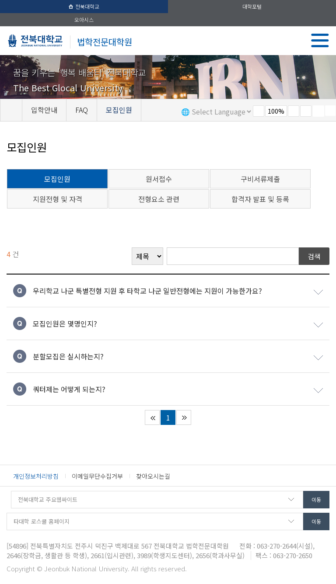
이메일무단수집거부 (97, 476)
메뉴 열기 (320, 40)
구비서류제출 (260, 179)
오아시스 (84, 19)
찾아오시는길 (153, 476)
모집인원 (57, 179)
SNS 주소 (330, 110)
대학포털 (252, 6)
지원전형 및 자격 (57, 199)
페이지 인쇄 (318, 111)
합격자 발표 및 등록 (260, 199)
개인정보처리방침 (36, 476)
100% (276, 111)
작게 (258, 111)
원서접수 (159, 179)
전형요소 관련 (158, 199)
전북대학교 (84, 6)
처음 (152, 417)
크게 (293, 111)
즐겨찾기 (306, 111)
